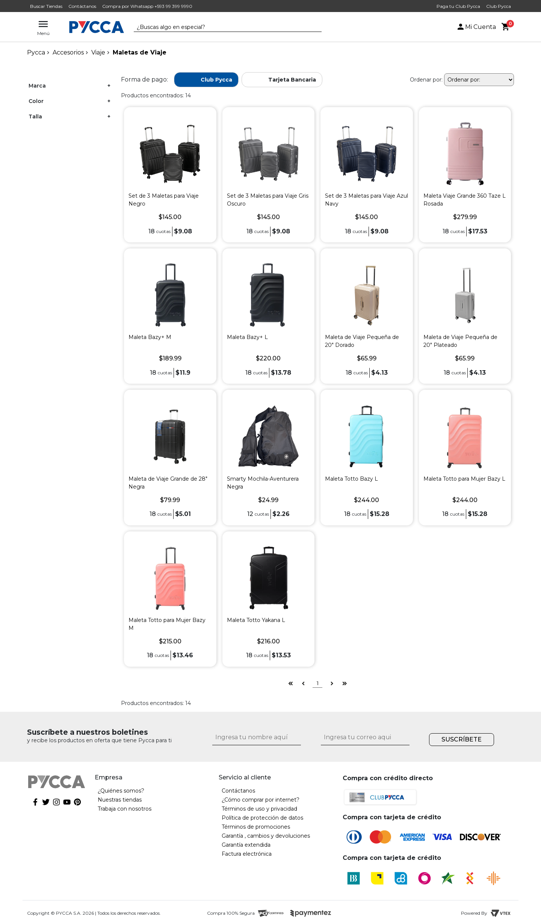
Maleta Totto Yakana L (256, 620)
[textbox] (222, 27)
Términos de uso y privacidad (259, 808)
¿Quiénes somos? (121, 790)
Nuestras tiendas (120, 799)
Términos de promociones (256, 826)
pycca (36, 52)
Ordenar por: (426, 79)
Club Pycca (498, 6)
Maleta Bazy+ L (247, 337)
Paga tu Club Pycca (458, 6)
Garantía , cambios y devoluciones (266, 835)
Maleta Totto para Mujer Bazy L (464, 478)
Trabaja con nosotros (124, 808)
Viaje (98, 52)
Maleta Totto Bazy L (351, 478)
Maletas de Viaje (139, 52)
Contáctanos (82, 6)
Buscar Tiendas (46, 6)
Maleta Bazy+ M (149, 337)
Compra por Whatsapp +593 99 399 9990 (147, 6)
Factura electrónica (247, 853)
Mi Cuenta (476, 27)
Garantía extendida (246, 844)
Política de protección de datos (262, 817)
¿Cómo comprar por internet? (260, 799)
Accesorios (68, 52)
